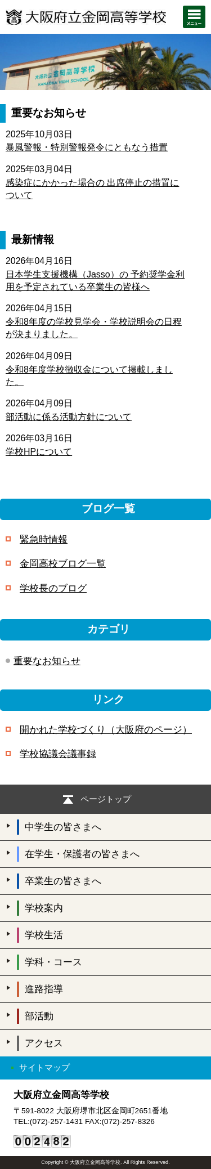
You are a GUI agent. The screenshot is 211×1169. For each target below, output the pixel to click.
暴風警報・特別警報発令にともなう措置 (87, 147)
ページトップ (105, 799)
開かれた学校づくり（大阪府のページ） (106, 729)
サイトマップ (44, 1067)
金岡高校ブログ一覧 (63, 563)
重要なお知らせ (47, 661)
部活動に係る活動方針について (69, 417)
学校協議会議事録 (58, 754)
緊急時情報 (44, 539)
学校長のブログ (53, 588)
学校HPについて (39, 451)
